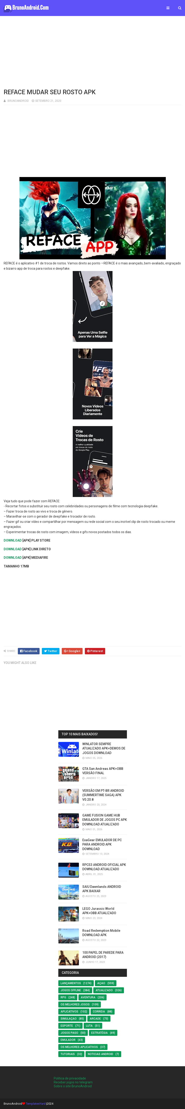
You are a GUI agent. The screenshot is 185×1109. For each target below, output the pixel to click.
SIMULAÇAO (69, 1018)
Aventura (88, 997)
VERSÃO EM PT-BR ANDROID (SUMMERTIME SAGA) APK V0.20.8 (103, 795)
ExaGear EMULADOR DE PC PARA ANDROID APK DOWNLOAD (102, 844)
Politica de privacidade (70, 1078)
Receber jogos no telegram (73, 1082)
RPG (63, 997)
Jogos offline (71, 990)
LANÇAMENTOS (71, 983)
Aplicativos (69, 1011)
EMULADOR (68, 1040)
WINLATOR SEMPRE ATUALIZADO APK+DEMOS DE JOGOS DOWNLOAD (103, 748)
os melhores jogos (75, 1004)
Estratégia (99, 1032)
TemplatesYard (36, 1103)
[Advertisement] (92, 51)
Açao (101, 983)
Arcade (95, 1018)
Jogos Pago (69, 1032)
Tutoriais (68, 1054)
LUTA (89, 1025)
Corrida (99, 1011)
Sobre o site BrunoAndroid (73, 1086)
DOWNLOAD (13, 540)
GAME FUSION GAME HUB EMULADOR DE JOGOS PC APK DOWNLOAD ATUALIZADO (104, 820)
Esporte (67, 1025)
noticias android (100, 1054)
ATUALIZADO (104, 990)
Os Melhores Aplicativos (79, 1047)
